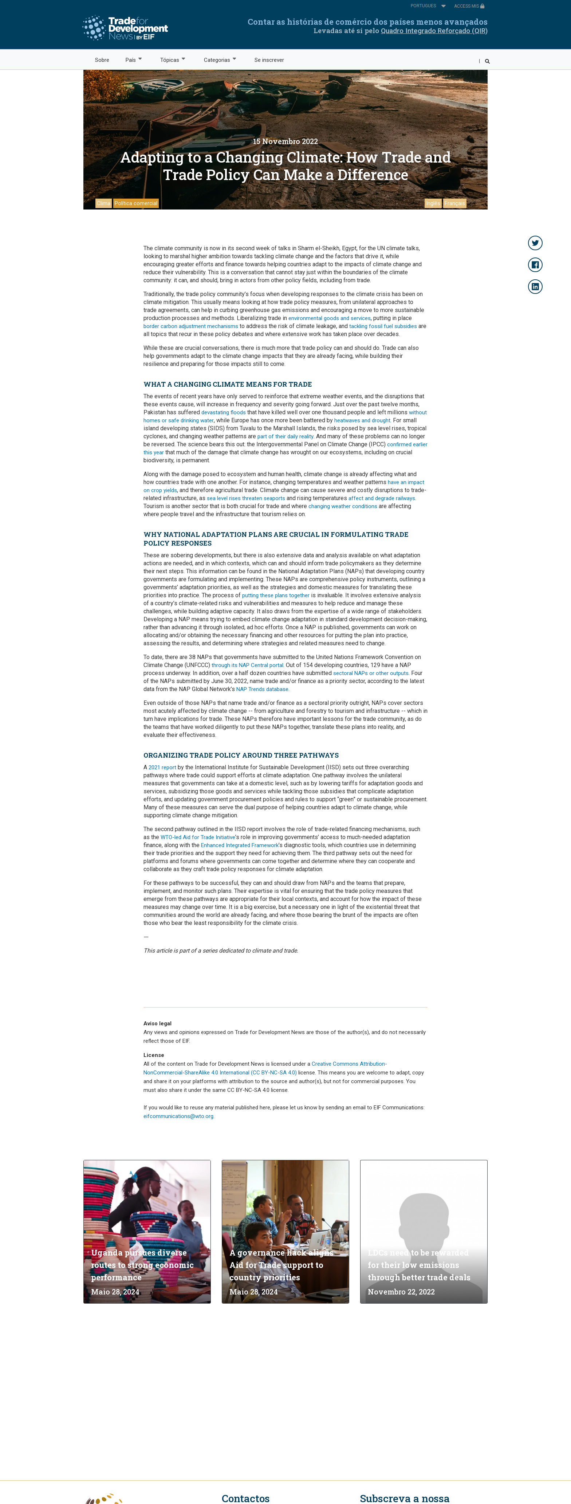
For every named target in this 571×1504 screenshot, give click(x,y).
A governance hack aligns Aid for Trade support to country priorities (281, 1264)
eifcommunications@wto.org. (178, 1116)
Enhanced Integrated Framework (240, 845)
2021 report (162, 767)
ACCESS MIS (469, 6)
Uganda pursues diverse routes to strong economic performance (142, 1264)
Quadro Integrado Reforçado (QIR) (434, 31)
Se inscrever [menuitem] (269, 60)
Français (455, 203)
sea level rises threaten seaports (246, 498)
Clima (103, 203)
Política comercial (136, 203)
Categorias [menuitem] (216, 59)
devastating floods (223, 412)
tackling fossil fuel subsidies (383, 326)
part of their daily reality (285, 436)
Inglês (433, 203)
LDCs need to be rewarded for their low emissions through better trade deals (419, 1264)
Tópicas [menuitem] (169, 59)
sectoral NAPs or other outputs (371, 673)
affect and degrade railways (381, 498)
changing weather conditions (342, 506)
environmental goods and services (329, 318)
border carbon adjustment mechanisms (190, 326)
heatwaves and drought (362, 420)
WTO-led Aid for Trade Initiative (198, 837)
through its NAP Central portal (247, 665)
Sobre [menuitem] (102, 60)
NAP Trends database (262, 689)
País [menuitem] (130, 59)
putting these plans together (276, 595)
